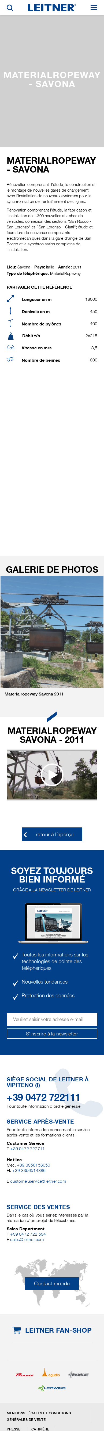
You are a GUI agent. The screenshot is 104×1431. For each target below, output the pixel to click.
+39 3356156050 (33, 1165)
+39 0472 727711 (27, 1148)
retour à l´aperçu (54, 834)
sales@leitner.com (27, 1239)
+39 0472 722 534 (28, 1234)
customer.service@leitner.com (38, 1181)
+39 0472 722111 (43, 1097)
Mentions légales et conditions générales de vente (39, 1416)
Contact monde (52, 1284)
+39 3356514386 (29, 1170)
